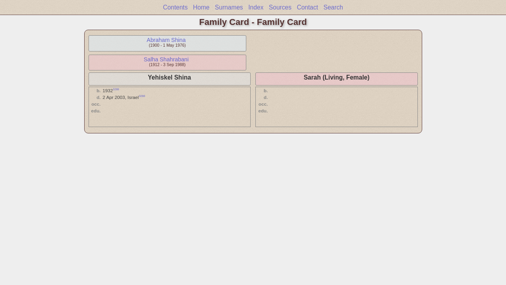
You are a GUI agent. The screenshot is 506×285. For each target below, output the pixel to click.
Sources (280, 7)
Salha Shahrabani (166, 59)
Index (255, 7)
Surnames (229, 7)
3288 (116, 89)
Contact (307, 7)
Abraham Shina (166, 40)
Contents (175, 7)
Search (333, 7)
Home (201, 7)
